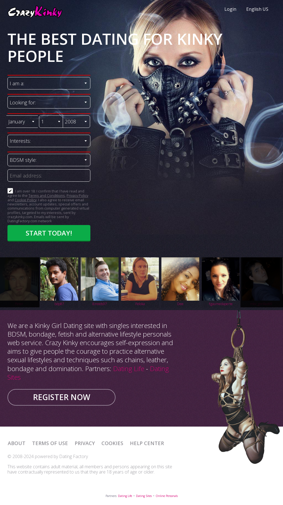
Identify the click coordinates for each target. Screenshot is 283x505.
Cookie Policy (25, 199)
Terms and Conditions (46, 195)
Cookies (112, 443)
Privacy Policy (77, 195)
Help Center (147, 443)
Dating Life (128, 368)
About (16, 443)
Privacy (85, 443)
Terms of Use (50, 443)
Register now (61, 397)
